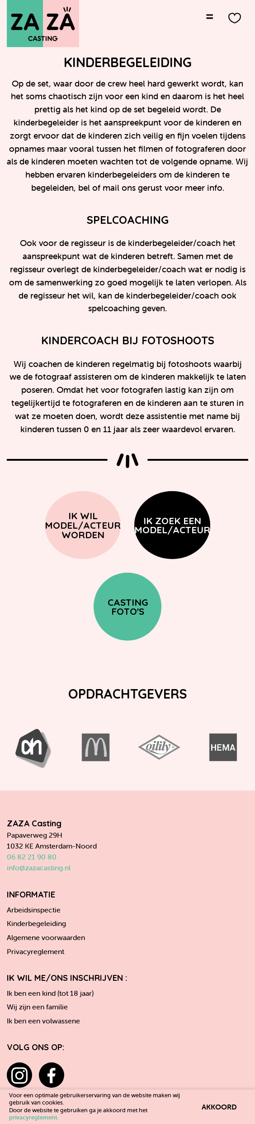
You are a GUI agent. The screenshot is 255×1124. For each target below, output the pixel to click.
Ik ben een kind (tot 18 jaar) (50, 993)
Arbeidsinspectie (34, 909)
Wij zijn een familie (37, 1006)
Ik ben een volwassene (43, 1020)
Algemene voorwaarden (46, 937)
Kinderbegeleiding (36, 923)
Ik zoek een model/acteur (172, 525)
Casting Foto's (128, 606)
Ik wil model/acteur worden (83, 525)
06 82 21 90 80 (32, 856)
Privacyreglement (35, 951)
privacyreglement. (34, 1117)
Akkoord (219, 1106)
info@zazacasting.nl (39, 867)
